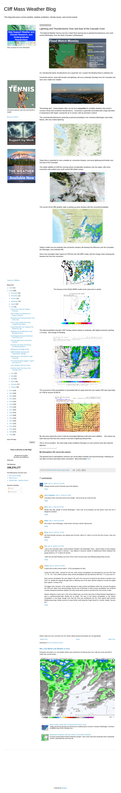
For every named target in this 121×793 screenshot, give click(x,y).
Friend (46, 566)
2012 (11, 423)
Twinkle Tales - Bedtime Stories (18, 480)
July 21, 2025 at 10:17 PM (56, 546)
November (14, 296)
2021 (11, 399)
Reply (46, 489)
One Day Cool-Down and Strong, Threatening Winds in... (21, 345)
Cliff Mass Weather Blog (30, 9)
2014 (11, 418)
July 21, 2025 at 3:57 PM (56, 507)
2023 (11, 393)
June (12, 373)
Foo (45, 546)
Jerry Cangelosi (49, 495)
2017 (11, 410)
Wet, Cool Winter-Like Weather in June (55, 649)
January (13, 387)
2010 (11, 429)
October (13, 298)
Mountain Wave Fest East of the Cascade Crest (21, 369)
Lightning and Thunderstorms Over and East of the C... (21, 332)
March (13, 381)
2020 (11, 401)
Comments (12, 492)
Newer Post (43, 639)
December (14, 293)
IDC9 (46, 507)
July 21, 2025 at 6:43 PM (56, 520)
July (12, 307)
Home (78, 639)
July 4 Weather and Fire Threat (20, 365)
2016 (11, 412)
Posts (10, 488)
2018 (11, 407)
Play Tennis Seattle (15, 475)
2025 (11, 290)
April (12, 379)
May (12, 376)
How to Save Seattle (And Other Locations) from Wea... (21, 323)
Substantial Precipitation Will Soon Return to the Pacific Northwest (70, 734)
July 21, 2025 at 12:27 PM (56, 483)
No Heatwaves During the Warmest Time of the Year (22, 336)
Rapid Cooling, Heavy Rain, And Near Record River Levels (68, 724)
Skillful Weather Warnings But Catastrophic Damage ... (20, 353)
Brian (46, 532)
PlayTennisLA (13, 478)
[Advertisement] (21, 64)
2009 (11, 432)
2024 (11, 390)
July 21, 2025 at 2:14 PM (63, 495)
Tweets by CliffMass (13, 280)
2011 (11, 426)
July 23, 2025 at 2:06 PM (57, 566)
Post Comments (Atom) (55, 643)
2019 (11, 404)
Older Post (111, 639)
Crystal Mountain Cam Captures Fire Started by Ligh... (22, 327)
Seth (45, 483)
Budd (46, 520)
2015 (11, 415)
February (14, 384)
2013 (11, 421)
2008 (11, 434)
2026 (11, 288)
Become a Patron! (12, 117)
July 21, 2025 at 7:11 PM (56, 532)
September (14, 301)
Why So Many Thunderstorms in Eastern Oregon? (21, 314)
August (13, 304)
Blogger (64, 788)
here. (89, 459)
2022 (11, 396)
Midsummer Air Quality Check (20, 349)
